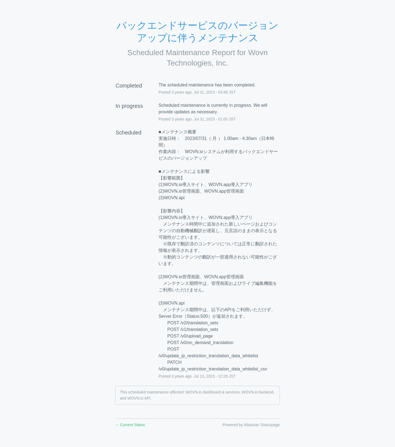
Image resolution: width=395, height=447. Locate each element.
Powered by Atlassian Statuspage (251, 425)
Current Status (130, 425)
